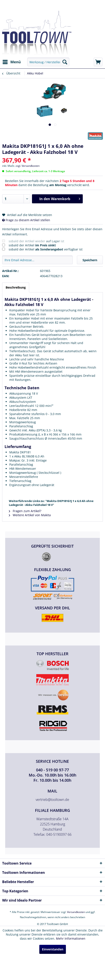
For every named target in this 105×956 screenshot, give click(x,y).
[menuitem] (11, 62)
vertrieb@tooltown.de (52, 799)
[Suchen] (64, 62)
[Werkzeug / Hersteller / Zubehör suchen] (48, 62)
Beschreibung (16, 287)
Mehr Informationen (70, 938)
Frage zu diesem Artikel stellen (26, 220)
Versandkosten (76, 912)
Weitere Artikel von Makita (30, 515)
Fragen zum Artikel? (25, 511)
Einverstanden (52, 949)
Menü (12, 61)
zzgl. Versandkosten (28, 166)
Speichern (90, 260)
